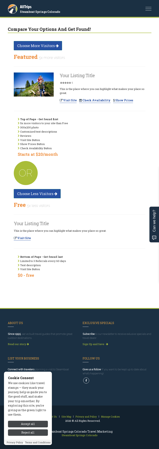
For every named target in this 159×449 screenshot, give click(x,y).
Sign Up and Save (95, 344)
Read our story (18, 344)
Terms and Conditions (38, 442)
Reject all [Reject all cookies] (28, 433)
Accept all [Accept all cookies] (28, 424)
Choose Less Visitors (37, 193)
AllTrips (26, 6)
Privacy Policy (15, 442)
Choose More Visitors (38, 45)
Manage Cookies (110, 416)
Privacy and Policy (86, 416)
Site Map (66, 416)
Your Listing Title (77, 75)
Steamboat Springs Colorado (40, 12)
